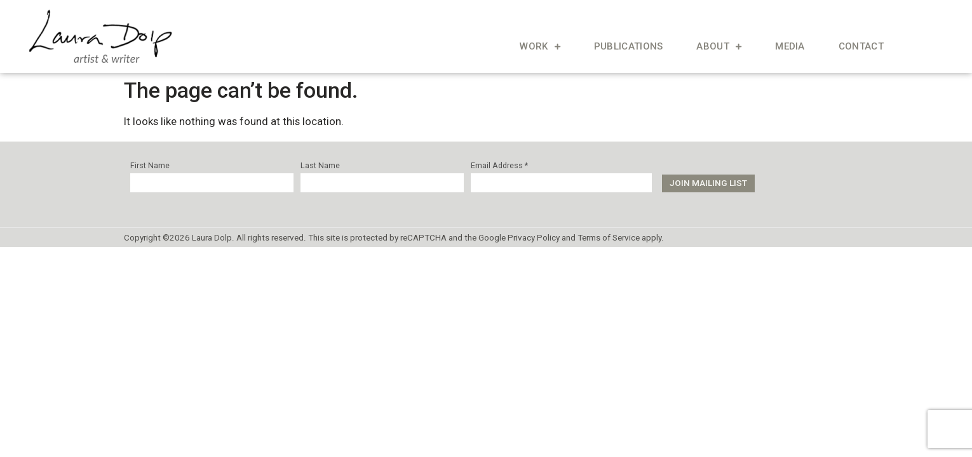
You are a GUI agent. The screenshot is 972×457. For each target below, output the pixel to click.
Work (540, 46)
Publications (628, 46)
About (718, 46)
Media (790, 46)
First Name (150, 166)
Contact (861, 46)
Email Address (499, 166)
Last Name (320, 166)
